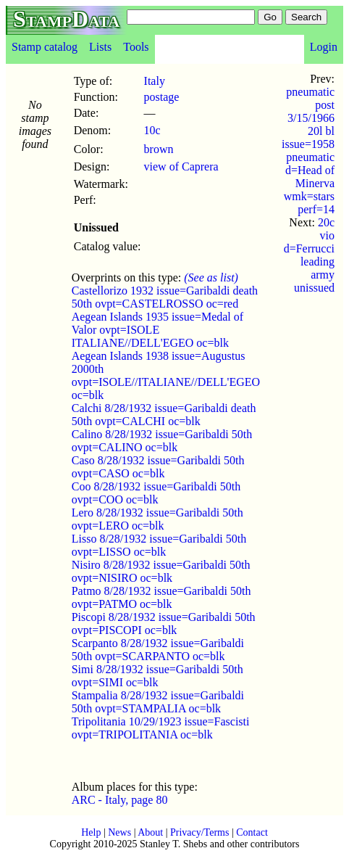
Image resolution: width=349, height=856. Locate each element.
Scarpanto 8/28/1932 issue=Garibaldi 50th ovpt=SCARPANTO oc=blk (158, 649)
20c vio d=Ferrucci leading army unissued (309, 255)
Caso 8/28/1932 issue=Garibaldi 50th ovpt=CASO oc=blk (158, 467)
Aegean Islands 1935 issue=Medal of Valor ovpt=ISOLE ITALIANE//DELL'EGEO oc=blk (157, 329)
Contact (252, 832)
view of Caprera (181, 166)
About (150, 832)
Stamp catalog (44, 47)
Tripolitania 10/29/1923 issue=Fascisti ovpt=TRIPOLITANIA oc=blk (161, 728)
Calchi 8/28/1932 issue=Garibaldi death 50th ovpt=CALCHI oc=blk (164, 414)
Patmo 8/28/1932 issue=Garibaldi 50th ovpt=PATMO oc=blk (161, 597)
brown (159, 149)
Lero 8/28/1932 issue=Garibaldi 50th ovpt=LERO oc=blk (157, 519)
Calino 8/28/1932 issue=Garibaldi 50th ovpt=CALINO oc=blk (162, 440)
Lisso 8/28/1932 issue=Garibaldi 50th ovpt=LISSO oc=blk (159, 545)
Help (91, 832)
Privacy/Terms (199, 832)
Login (323, 47)
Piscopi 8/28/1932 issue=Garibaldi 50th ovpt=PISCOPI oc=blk (164, 623)
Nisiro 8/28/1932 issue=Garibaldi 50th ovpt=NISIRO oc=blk (161, 571)
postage (162, 97)
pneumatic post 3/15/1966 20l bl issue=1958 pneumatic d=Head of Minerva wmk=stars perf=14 (308, 150)
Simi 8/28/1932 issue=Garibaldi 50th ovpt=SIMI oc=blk (157, 675)
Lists (100, 47)
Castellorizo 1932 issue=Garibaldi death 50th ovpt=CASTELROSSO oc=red (165, 297)
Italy (154, 81)
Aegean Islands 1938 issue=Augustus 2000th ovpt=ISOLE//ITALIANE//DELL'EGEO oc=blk (166, 375)
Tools (135, 47)
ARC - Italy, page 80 (120, 800)
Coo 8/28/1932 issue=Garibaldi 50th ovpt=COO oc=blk (156, 493)
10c (152, 130)
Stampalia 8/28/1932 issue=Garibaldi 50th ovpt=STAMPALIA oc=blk (158, 702)
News (119, 832)
